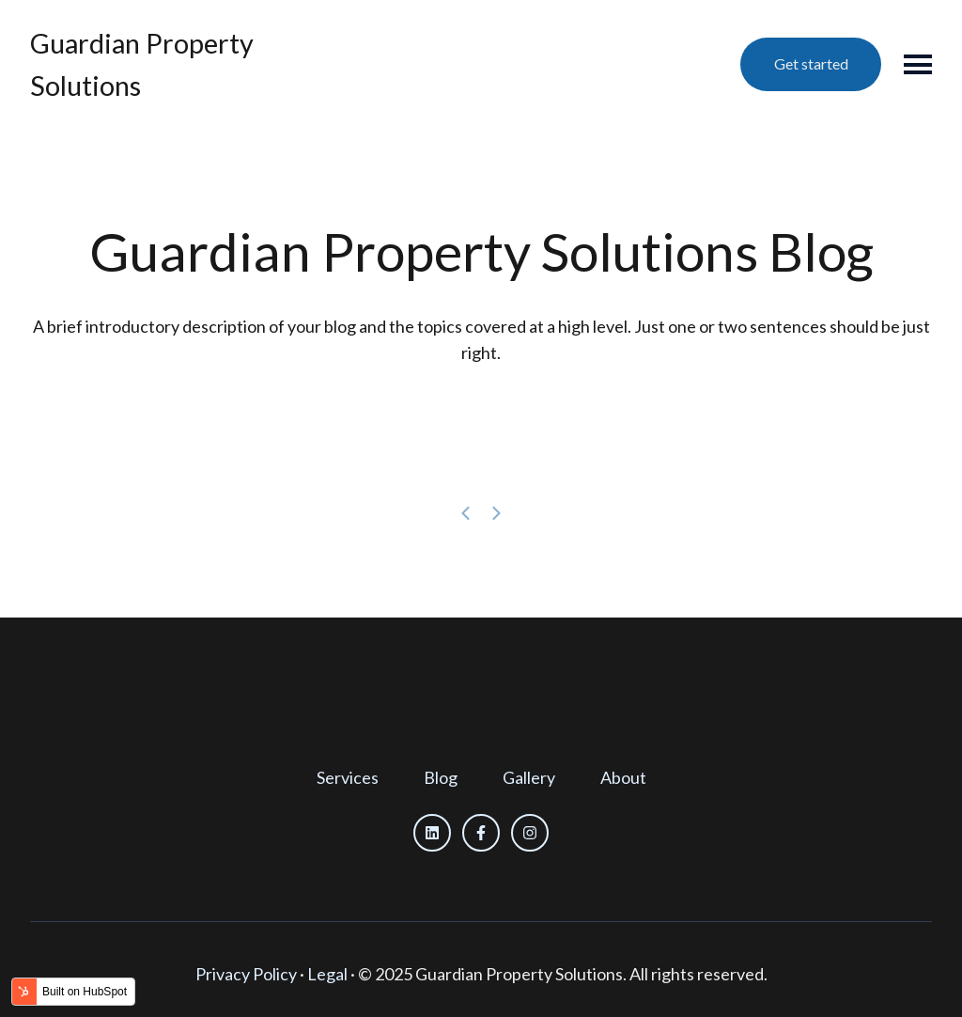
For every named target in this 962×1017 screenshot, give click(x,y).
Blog (441, 777)
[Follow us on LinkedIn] (432, 833)
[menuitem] (347, 778)
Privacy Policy (246, 973)
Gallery (529, 777)
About (623, 777)
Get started (811, 63)
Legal (327, 973)
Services (348, 777)
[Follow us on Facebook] (481, 833)
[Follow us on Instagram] (530, 833)
